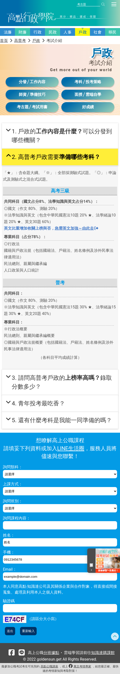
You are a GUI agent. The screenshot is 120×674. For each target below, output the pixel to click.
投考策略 (93, 81)
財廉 (22, 32)
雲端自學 (93, 94)
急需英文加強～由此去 (76, 228)
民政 (52, 32)
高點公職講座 (49, 666)
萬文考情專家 (82, 666)
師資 (23, 94)
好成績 (88, 107)
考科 (78, 81)
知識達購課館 (103, 652)
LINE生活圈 (70, 448)
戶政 (83, 32)
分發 (23, 81)
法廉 (7, 32)
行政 (37, 32)
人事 (67, 32)
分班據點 (51, 652)
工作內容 (37, 81)
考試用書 (39, 107)
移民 (112, 32)
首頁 (4, 40)
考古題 (23, 107)
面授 (78, 94)
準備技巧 (37, 94)
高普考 (20, 40)
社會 (97, 32)
